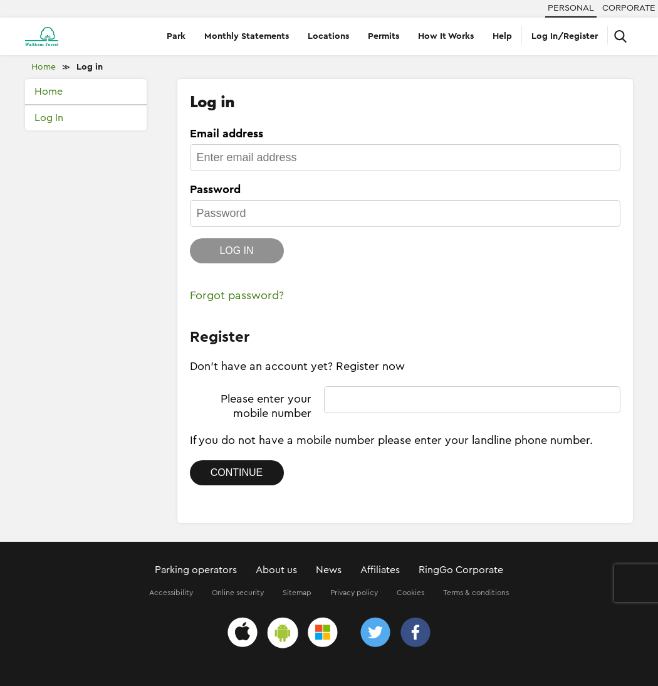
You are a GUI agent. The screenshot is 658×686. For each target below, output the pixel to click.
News (329, 570)
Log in (89, 67)
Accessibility (171, 592)
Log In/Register (564, 36)
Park (176, 36)
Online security (238, 592)
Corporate (628, 8)
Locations (328, 36)
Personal (571, 8)
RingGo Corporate (461, 570)
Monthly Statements (246, 36)
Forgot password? (237, 295)
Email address (226, 133)
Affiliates (380, 570)
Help (502, 36)
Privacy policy (354, 592)
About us (276, 570)
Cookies (410, 592)
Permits (383, 36)
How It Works (446, 36)
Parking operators (196, 570)
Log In (48, 118)
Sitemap (297, 592)
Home (43, 67)
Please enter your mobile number (266, 406)
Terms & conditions (476, 592)
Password (215, 189)
